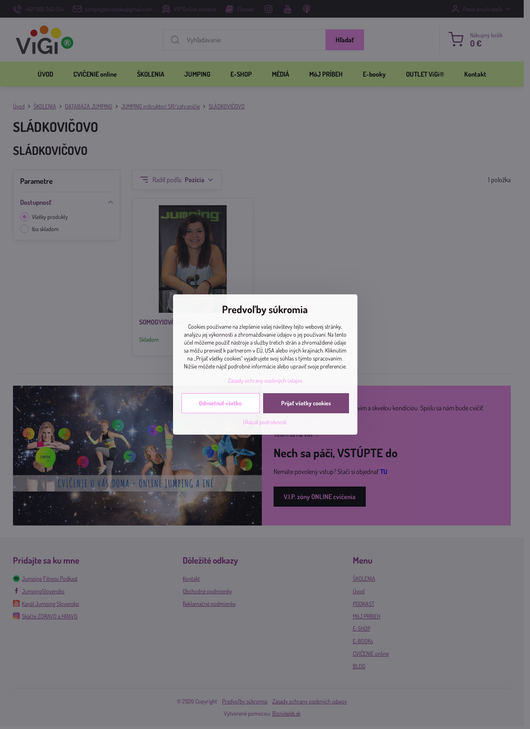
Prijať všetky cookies (306, 403)
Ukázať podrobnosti (265, 421)
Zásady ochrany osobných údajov (265, 380)
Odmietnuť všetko (220, 403)
